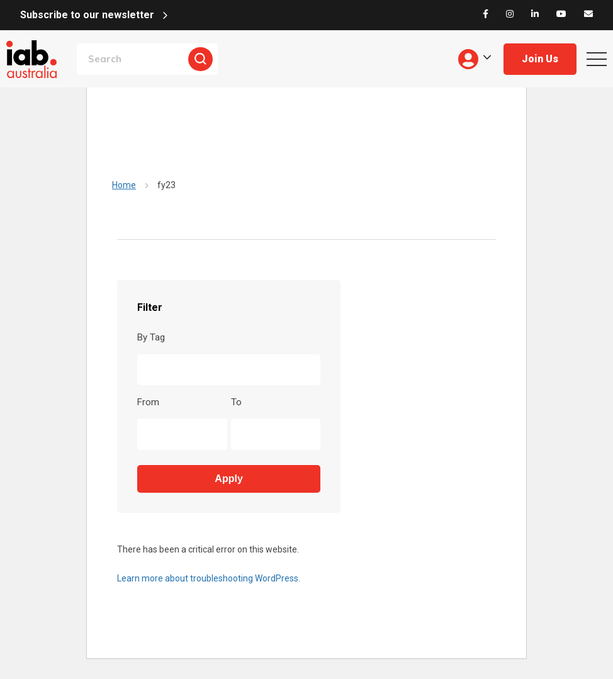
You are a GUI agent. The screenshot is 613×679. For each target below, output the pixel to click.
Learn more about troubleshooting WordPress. (208, 578)
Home (124, 185)
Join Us (540, 59)
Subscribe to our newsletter (87, 15)
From (148, 402)
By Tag (151, 337)
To (236, 402)
